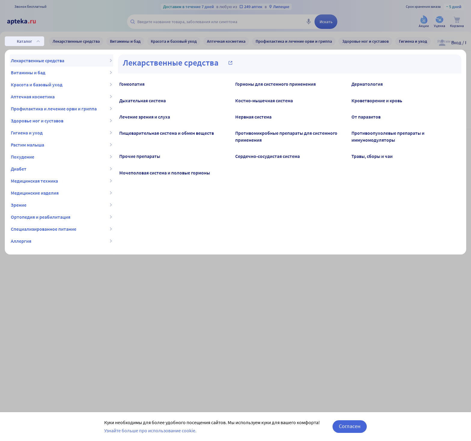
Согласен (349, 426)
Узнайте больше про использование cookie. (150, 430)
